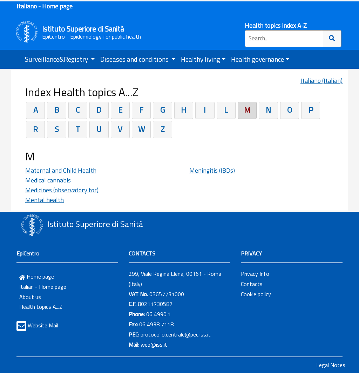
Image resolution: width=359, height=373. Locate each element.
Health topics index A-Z (276, 25)
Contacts (252, 284)
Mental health (44, 200)
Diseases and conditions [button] (135, 59)
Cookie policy (256, 294)
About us (30, 297)
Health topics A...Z (40, 306)
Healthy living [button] (200, 59)
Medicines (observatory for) (62, 190)
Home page (36, 276)
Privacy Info (255, 273)
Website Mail (43, 325)
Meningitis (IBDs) (212, 170)
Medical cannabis (48, 180)
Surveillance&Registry (57, 59)
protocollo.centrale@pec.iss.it (176, 334)
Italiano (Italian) (321, 80)
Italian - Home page (42, 286)
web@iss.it (154, 344)
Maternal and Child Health (60, 170)
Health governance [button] (257, 59)
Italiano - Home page (44, 6)
